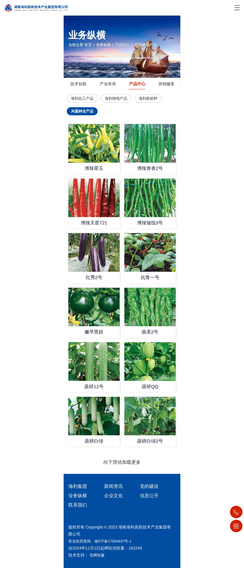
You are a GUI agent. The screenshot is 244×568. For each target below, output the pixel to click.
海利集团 (77, 486)
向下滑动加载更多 (122, 462)
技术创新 (78, 84)
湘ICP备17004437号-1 (112, 541)
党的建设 (149, 486)
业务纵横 (103, 45)
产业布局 (108, 84)
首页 (88, 45)
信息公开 (149, 495)
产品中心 (122, 45)
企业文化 (113, 495)
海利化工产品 (82, 98)
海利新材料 (148, 98)
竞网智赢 (97, 555)
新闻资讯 (113, 486)
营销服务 (166, 84)
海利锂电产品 (116, 98)
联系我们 (77, 504)
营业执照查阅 (79, 541)
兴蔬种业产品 (145, 45)
